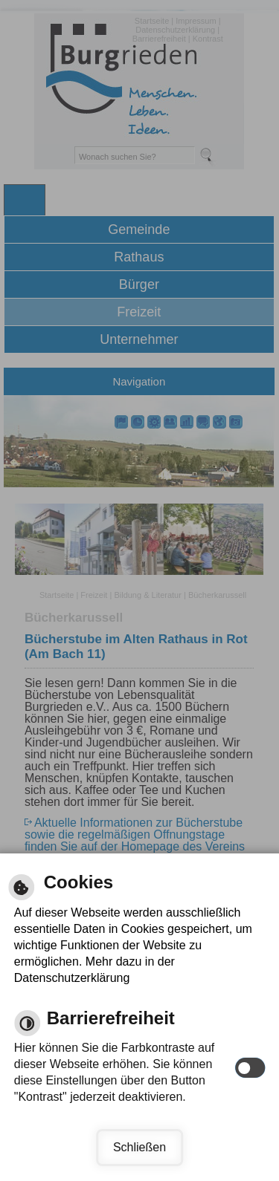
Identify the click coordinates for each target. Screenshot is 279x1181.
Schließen (139, 1147)
